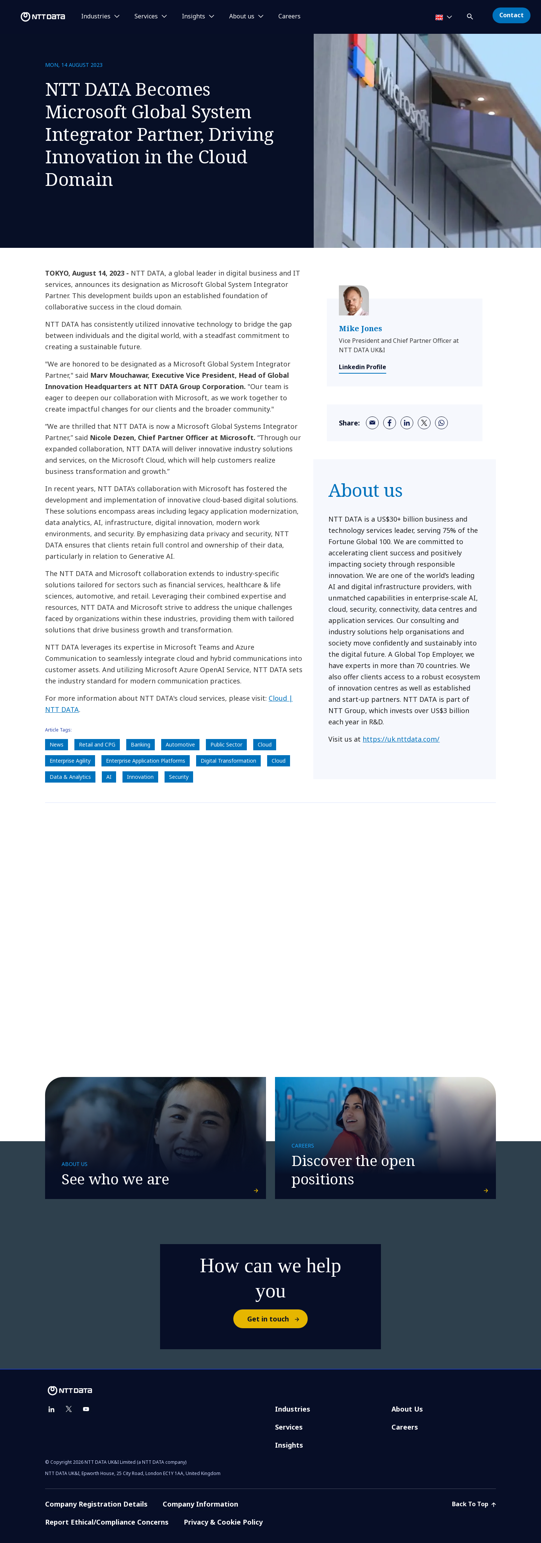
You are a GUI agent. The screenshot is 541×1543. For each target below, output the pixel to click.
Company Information (200, 1503)
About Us (407, 1408)
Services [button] (146, 16)
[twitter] (424, 422)
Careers (289, 16)
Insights (289, 1444)
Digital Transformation (228, 760)
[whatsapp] (441, 422)
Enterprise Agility (70, 760)
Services (289, 1426)
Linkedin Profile (362, 367)
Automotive (180, 744)
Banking (140, 744)
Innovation (140, 776)
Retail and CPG (97, 744)
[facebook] (389, 422)
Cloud (265, 744)
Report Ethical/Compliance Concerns (107, 1521)
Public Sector (226, 744)
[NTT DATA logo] (34, 17)
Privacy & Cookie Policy (223, 1521)
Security (179, 776)
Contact (511, 15)
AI (109, 776)
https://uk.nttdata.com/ (401, 739)
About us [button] (241, 16)
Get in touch (277, 1319)
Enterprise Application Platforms (145, 760)
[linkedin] (406, 422)
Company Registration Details (96, 1503)
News (56, 744)
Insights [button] (193, 16)
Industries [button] (95, 16)
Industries (292, 1408)
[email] (372, 422)
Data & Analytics (70, 776)
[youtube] (86, 1409)
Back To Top (474, 1504)
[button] (471, 15)
